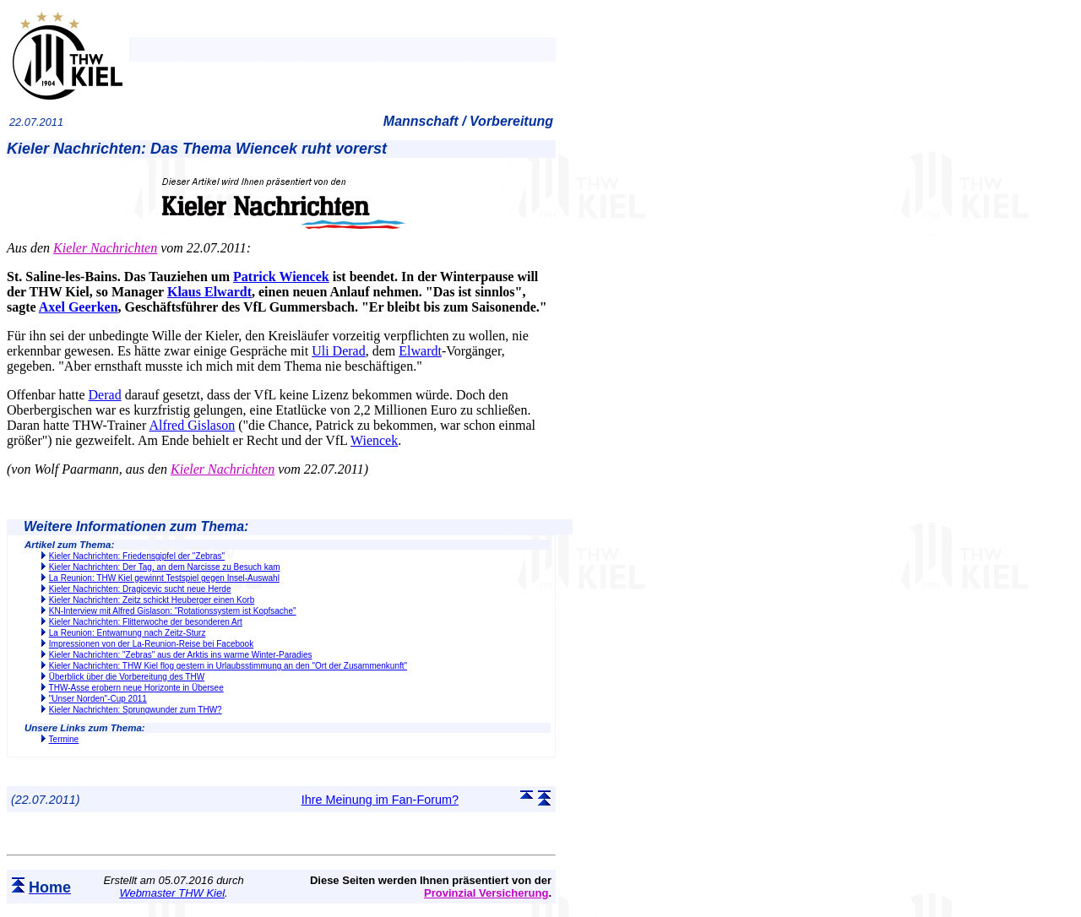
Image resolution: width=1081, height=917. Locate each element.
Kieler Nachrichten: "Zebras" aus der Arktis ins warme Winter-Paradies (180, 654)
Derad (105, 395)
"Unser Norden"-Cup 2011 (98, 698)
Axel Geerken (78, 307)
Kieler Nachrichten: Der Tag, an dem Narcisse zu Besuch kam (164, 567)
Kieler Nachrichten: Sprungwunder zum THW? (135, 709)
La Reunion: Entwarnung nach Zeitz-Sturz (127, 633)
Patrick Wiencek (281, 276)
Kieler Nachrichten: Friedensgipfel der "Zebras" (137, 556)
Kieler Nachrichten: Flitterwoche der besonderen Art (145, 622)
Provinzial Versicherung (486, 893)
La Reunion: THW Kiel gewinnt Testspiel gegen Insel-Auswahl (164, 578)
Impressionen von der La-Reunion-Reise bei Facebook (151, 643)
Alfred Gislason (192, 425)
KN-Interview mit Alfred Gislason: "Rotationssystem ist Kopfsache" (172, 611)
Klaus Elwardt (209, 292)
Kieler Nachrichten (105, 248)
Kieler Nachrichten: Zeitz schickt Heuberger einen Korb (151, 600)
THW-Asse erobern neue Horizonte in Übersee (136, 687)
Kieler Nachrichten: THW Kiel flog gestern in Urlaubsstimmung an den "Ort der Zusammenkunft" (228, 665)
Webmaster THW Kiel (172, 893)
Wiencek (374, 440)
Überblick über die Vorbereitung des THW (126, 676)
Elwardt (420, 351)
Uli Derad (339, 351)
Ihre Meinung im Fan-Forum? (380, 799)
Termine (64, 739)
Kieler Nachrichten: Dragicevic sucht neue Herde (140, 589)
